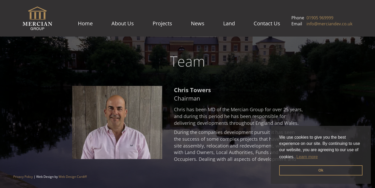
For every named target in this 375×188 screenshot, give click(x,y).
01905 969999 (320, 18)
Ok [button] (320, 170)
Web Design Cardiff (73, 176)
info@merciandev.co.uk (329, 24)
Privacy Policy (23, 176)
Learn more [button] (307, 157)
